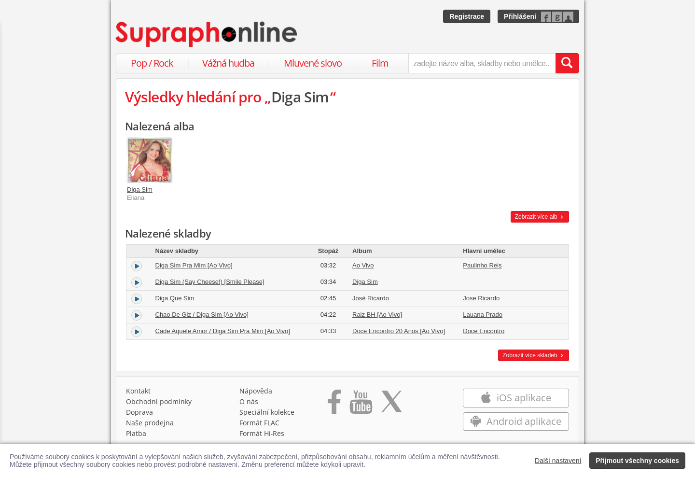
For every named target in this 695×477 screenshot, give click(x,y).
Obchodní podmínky (159, 401)
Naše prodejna (150, 422)
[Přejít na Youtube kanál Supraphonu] (360, 405)
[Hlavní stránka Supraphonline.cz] (207, 34)
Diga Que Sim (175, 298)
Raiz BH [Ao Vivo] (377, 314)
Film (380, 63)
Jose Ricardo (481, 298)
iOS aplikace (515, 397)
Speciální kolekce (266, 412)
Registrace (466, 16)
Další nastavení (558, 460)
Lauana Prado (482, 314)
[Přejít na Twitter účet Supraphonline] (391, 405)
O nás (248, 401)
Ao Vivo (363, 265)
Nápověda (255, 390)
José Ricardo (370, 298)
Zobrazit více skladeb (533, 355)
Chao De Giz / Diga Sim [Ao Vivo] (202, 314)
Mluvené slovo (313, 63)
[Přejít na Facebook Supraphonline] (334, 405)
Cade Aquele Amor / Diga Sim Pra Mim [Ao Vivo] (222, 331)
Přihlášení (520, 16)
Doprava (139, 412)
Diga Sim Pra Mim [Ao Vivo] (194, 265)
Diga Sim (140, 189)
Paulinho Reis (482, 265)
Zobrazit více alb (540, 216)
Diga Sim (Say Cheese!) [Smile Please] (209, 281)
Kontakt (138, 390)
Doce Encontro (483, 331)
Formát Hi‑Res (262, 433)
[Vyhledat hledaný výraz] (567, 63)
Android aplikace (515, 421)
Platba (136, 433)
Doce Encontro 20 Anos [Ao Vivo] (398, 331)
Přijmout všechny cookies (637, 460)
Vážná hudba (228, 63)
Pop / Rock (152, 63)
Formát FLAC (259, 422)
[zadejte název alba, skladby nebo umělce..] (482, 63)
